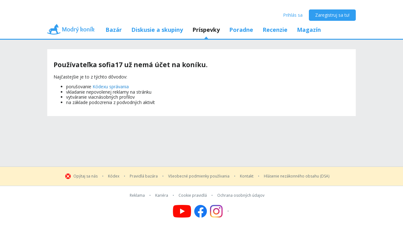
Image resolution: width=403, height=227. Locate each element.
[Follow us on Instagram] (220, 211)
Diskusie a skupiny (157, 29)
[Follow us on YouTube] (182, 211)
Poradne (241, 29)
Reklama (137, 195)
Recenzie (275, 29)
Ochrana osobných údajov (240, 195)
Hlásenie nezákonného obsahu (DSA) (296, 176)
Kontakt (246, 176)
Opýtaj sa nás (85, 176)
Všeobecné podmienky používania (199, 176)
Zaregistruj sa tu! (332, 15)
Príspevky (206, 29)
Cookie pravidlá (193, 195)
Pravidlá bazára (144, 176)
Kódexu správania (111, 87)
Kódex (113, 176)
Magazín (309, 29)
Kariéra (161, 195)
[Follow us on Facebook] (200, 211)
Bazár (113, 29)
